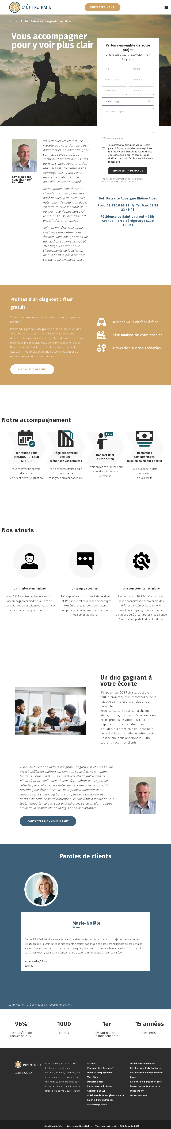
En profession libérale (99, 1086)
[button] (166, 7)
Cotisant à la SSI (96, 1090)
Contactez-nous (138, 1095)
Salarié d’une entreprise (100, 1100)
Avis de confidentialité (79, 1126)
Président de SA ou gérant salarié (105, 1095)
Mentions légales (53, 1126)
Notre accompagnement (100, 1072)
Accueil (91, 1063)
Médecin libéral (95, 1081)
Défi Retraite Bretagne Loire (145, 1068)
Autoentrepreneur (97, 1104)
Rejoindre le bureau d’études (146, 1081)
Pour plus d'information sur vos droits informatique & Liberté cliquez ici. (122, 180)
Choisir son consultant (142, 1063)
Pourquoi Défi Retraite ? (100, 1068)
